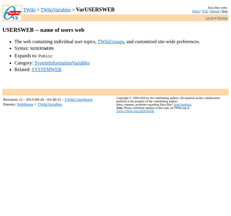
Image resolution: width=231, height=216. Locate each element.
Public (196, 11)
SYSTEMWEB (46, 68)
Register (223, 18)
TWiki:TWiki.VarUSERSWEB (135, 110)
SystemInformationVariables (62, 61)
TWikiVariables (56, 9)
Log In (209, 18)
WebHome (25, 103)
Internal (215, 11)
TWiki (29, 9)
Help (225, 11)
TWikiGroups (111, 41)
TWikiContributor (78, 98)
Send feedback (183, 103)
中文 (205, 11)
